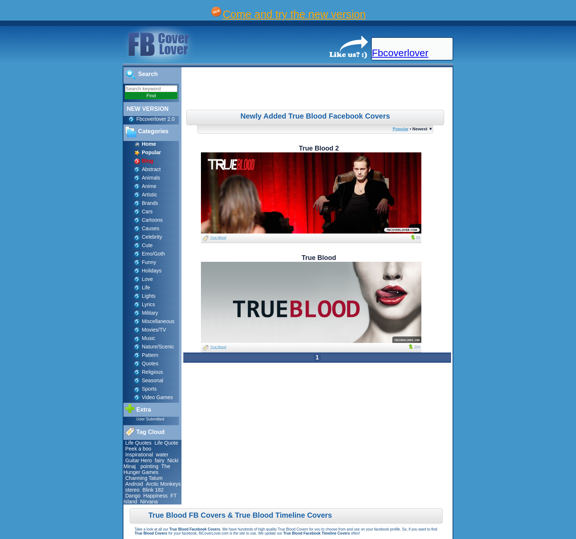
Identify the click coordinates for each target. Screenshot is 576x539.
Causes (150, 228)
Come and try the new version (294, 14)
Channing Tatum (144, 478)
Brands (150, 203)
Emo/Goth (153, 254)
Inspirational (139, 454)
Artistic (149, 195)
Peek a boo (138, 449)
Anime (149, 186)
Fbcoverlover (400, 52)
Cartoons (152, 220)
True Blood (218, 237)
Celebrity (152, 237)
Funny (149, 262)
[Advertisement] (318, 89)
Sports (149, 389)
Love (147, 279)
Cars (147, 211)
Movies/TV (154, 330)
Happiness (155, 496)
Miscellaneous (158, 321)
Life (146, 287)
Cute (147, 245)
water (162, 454)
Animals (151, 178)
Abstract (151, 169)
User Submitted (150, 419)
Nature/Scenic (158, 347)
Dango (132, 496)
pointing (149, 466)
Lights (148, 296)
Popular (400, 128)
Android (134, 484)
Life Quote (166, 443)
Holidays (152, 271)
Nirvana (149, 501)
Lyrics (148, 304)
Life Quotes (138, 443)
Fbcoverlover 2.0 (155, 119)
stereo (132, 490)
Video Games (157, 397)
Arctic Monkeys (163, 484)
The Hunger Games (146, 469)
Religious (152, 372)
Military (150, 313)
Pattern (150, 355)
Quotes (150, 363)
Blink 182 (153, 490)
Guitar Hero (138, 460)
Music (148, 338)
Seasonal (152, 380)
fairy (159, 460)
